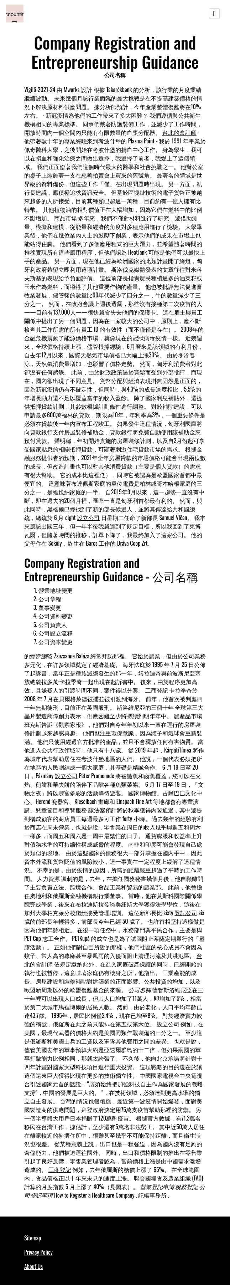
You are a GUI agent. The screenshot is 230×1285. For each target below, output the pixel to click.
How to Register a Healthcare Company (94, 1195)
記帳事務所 (152, 1195)
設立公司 (88, 517)
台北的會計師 (179, 132)
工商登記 (156, 690)
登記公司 (185, 912)
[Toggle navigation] (214, 13)
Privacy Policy (38, 1252)
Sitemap (32, 1238)
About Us (33, 1266)
